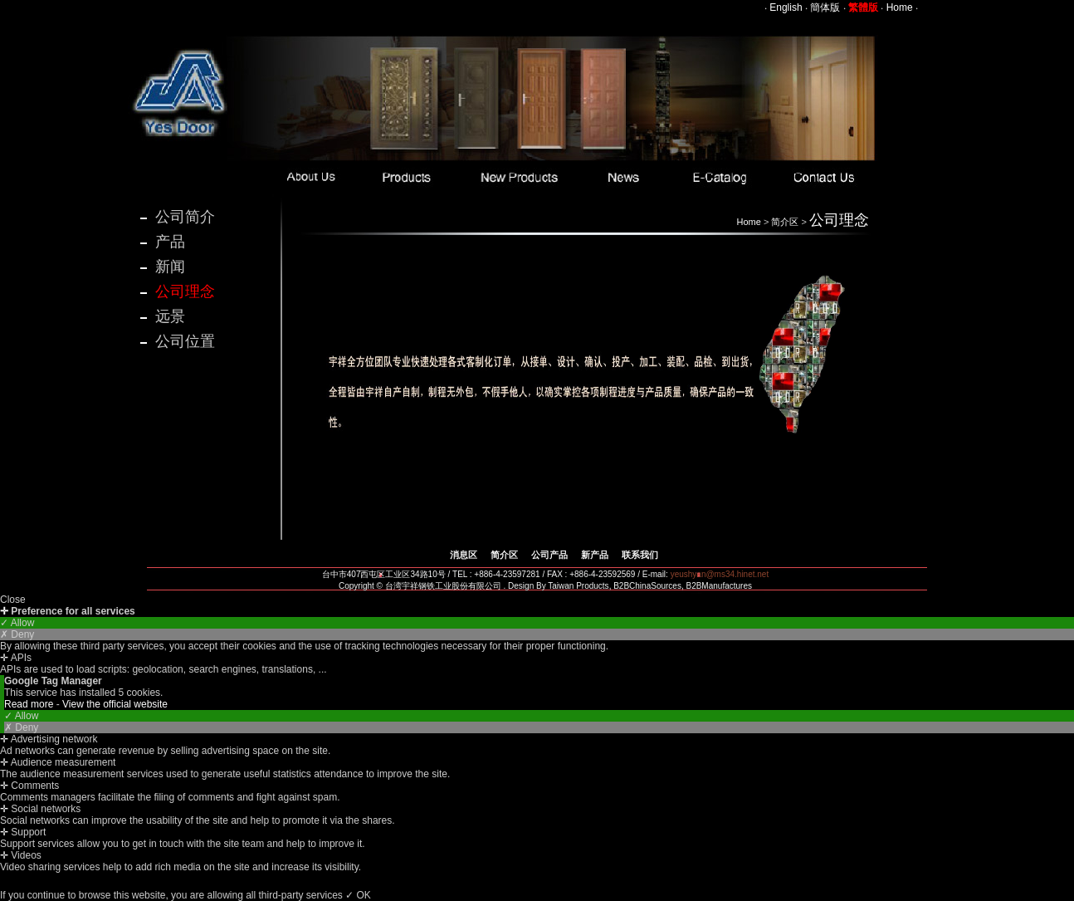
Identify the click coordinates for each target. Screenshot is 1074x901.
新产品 (594, 555)
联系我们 (640, 555)
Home (899, 7)
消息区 (463, 555)
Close (13, 599)
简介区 (784, 222)
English (785, 7)
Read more (30, 704)
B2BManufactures (719, 585)
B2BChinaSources (647, 585)
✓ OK (358, 895)
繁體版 (863, 7)
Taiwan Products (578, 585)
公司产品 (549, 555)
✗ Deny (17, 634)
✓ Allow (17, 623)
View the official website (115, 704)
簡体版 (825, 7)
